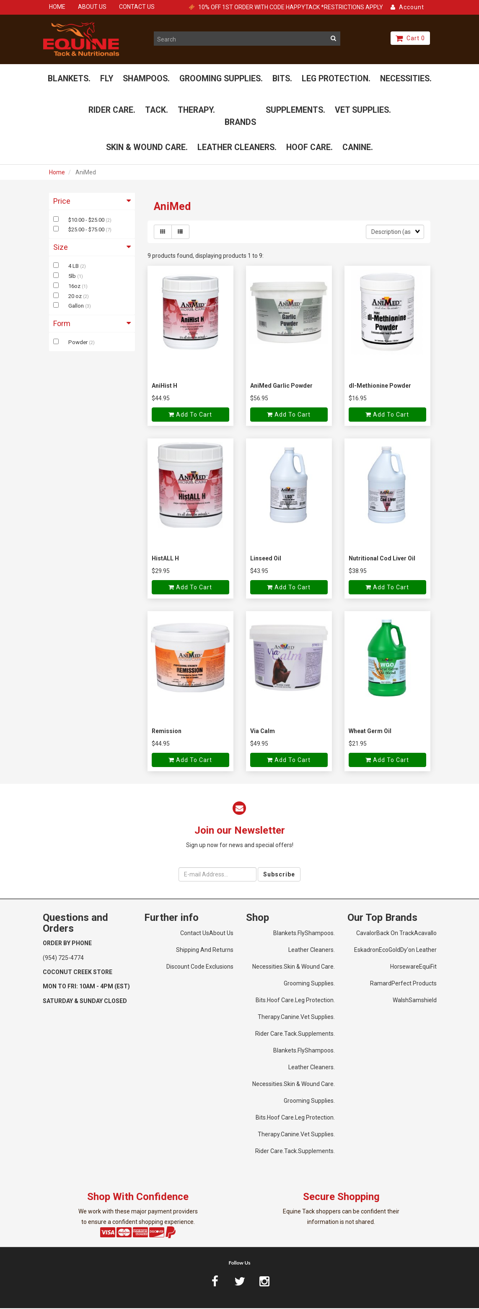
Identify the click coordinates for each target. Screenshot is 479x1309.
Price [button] (92, 201)
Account (407, 7)
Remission (166, 731)
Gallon (76, 307)
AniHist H (164, 386)
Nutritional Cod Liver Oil (382, 559)
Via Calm (262, 731)
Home (57, 173)
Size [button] (92, 248)
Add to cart (190, 415)
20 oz (75, 297)
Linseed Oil (265, 559)
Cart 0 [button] (410, 38)
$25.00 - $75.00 (87, 231)
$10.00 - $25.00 (87, 221)
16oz (75, 287)
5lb (72, 277)
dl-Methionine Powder (380, 386)
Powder (78, 343)
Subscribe (279, 875)
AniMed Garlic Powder (281, 386)
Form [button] (92, 324)
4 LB (74, 267)
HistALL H (165, 559)
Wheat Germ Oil (370, 731)
